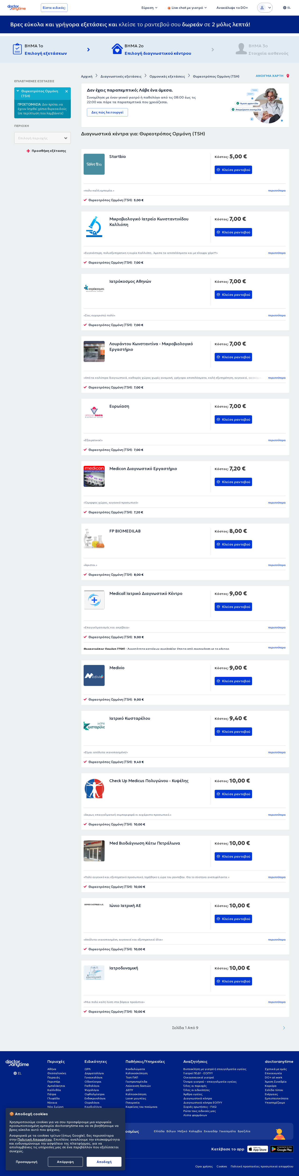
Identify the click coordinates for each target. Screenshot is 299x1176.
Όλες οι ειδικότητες (196, 1090)
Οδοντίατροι (93, 1081)
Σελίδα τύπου (274, 1090)
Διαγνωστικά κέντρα (197, 1098)
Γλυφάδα (53, 1098)
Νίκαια (52, 1102)
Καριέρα (271, 1085)
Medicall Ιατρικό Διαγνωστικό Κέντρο (145, 593)
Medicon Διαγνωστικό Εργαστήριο (143, 468)
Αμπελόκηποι (56, 1085)
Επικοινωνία (273, 1073)
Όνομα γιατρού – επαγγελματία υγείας (210, 1081)
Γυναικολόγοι (94, 1077)
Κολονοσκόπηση (137, 1073)
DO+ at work (273, 1077)
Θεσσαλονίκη (56, 1073)
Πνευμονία (133, 1102)
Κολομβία (195, 1131)
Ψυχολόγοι (92, 1090)
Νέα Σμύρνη (55, 1106)
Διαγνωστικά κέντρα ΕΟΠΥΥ (202, 1102)
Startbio (117, 156)
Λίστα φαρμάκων (195, 1115)
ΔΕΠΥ (129, 1090)
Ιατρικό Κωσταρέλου (129, 718)
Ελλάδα (159, 1131)
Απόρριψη (65, 1162)
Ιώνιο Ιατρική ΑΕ (125, 905)
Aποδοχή (104, 1162)
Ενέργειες (271, 1094)
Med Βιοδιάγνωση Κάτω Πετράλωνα (144, 843)
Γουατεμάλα (227, 1131)
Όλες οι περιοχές (195, 1085)
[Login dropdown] (265, 8)
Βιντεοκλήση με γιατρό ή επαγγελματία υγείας (214, 1069)
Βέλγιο (171, 1131)
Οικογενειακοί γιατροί (198, 1077)
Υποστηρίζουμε (275, 1102)
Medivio (117, 667)
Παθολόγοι (92, 1085)
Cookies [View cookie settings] (222, 1166)
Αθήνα (51, 1069)
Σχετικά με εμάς (276, 1069)
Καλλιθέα (54, 1090)
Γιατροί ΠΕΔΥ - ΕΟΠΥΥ (198, 1073)
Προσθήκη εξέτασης (46, 151)
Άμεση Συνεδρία (276, 1081)
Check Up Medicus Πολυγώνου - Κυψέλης (149, 780)
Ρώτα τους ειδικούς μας (199, 1111)
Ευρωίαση (119, 406)
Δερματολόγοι (94, 1073)
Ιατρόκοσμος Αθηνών (130, 281)
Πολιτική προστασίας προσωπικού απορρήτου (262, 1166)
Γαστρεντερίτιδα (136, 1081)
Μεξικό (182, 1131)
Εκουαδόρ (210, 1131)
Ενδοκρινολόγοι (95, 1098)
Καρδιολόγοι (93, 1106)
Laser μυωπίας (136, 1098)
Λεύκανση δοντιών (138, 1085)
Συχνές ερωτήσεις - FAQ (200, 1106)
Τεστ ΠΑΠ (132, 1077)
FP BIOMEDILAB (125, 531)
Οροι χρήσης (204, 1166)
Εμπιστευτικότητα (276, 1098)
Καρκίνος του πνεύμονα (141, 1106)
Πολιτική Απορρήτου (35, 1139)
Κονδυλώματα (135, 1069)
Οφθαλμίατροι (95, 1094)
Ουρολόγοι (92, 1102)
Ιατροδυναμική (123, 968)
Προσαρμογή (26, 1162)
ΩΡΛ (88, 1069)
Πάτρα (51, 1094)
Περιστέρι (53, 1081)
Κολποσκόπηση (136, 1094)
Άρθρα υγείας (193, 1094)
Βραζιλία (244, 1131)
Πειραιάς (53, 1077)
